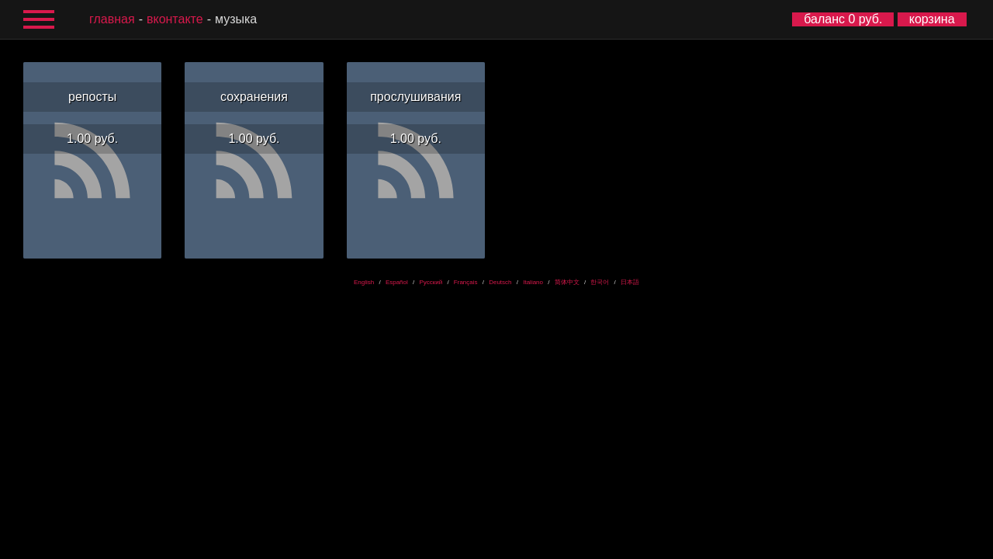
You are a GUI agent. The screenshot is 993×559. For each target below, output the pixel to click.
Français (466, 282)
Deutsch (500, 282)
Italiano (533, 282)
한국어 (599, 282)
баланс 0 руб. (843, 19)
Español (397, 282)
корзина (932, 19)
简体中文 (567, 282)
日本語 (630, 282)
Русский (430, 282)
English (364, 282)
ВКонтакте (175, 19)
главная (112, 19)
